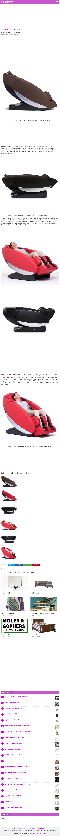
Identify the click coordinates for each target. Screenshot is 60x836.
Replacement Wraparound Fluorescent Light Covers (18, 784)
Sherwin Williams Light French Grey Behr (16, 766)
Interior (3, 34)
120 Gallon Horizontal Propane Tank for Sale (16, 696)
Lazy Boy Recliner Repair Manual (13, 720)
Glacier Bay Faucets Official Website (14, 708)
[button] (56, 2)
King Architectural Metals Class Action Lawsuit (42, 613)
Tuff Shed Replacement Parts (12, 749)
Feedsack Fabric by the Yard (12, 702)
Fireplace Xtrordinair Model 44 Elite (14, 761)
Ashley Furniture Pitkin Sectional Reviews (41, 592)
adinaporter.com (5, 374)
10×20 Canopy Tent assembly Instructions (16, 755)
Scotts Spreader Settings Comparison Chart (16, 737)
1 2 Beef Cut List (9, 801)
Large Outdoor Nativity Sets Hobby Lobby (15, 772)
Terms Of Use (32, 828)
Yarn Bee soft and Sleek (7, 613)
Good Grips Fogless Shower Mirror (10, 592)
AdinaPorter (7, 1)
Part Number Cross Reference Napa (14, 790)
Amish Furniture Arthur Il (36, 635)
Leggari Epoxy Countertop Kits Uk (13, 743)
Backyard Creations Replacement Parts (15, 807)
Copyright (26, 828)
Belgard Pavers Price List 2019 (13, 796)
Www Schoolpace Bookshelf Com (13, 778)
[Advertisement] (30, 16)
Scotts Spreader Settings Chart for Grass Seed (17, 725)
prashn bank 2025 (43, 833)
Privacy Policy (43, 828)
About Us (38, 828)
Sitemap (15, 828)
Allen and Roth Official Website (13, 714)
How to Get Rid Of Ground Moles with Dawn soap (14, 635)
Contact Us (20, 828)
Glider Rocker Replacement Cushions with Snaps (18, 731)
